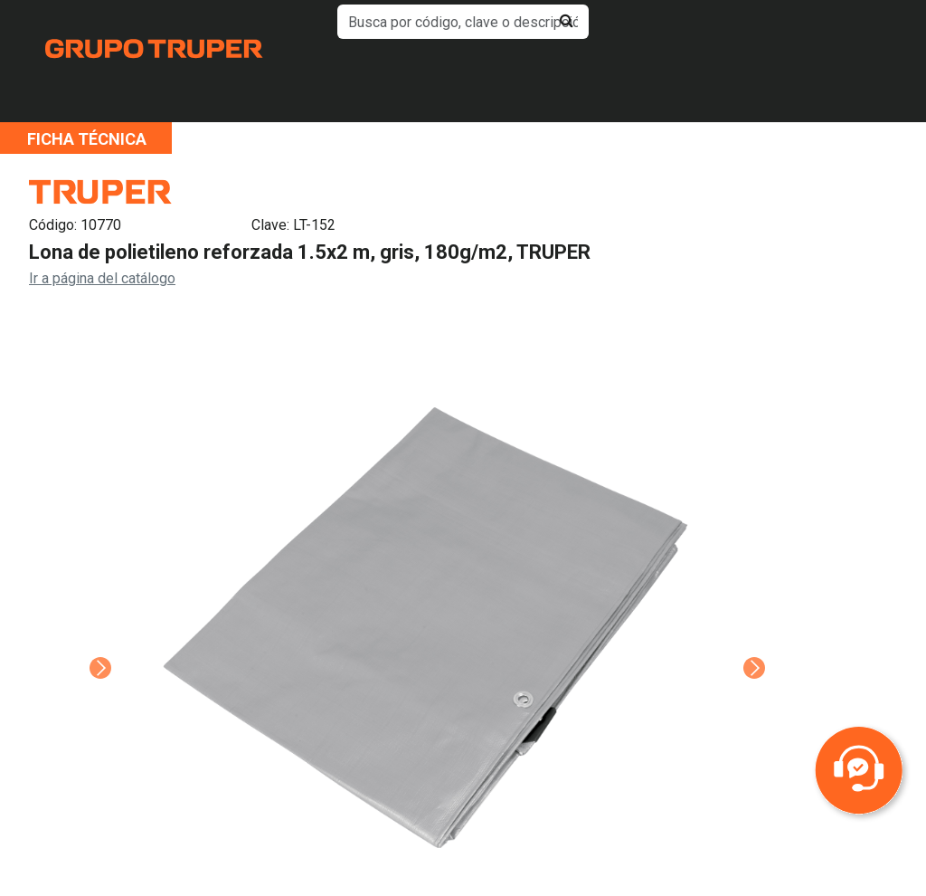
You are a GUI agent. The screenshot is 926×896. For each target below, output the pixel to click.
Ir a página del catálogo (102, 278)
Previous (99, 643)
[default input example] (462, 22)
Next (752, 643)
